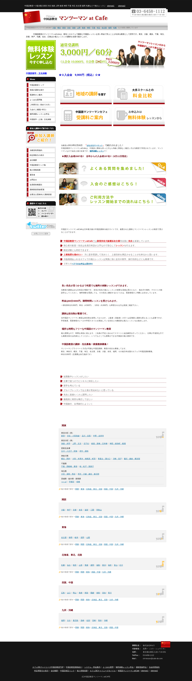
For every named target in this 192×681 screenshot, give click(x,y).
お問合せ (33, 180)
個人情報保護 (35, 170)
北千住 (86, 444)
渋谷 (69, 28)
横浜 (59, 28)
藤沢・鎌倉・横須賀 (132, 459)
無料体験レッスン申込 (125, 667)
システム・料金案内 (92, 667)
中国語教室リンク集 (38, 165)
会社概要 (33, 160)
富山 (116, 565)
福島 (98, 565)
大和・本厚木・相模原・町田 (84, 459)
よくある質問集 (36, 100)
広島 (63, 593)
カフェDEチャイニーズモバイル (103, 671)
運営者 (32, 175)
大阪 (54, 28)
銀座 (83, 28)
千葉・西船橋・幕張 (69, 466)
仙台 (69, 565)
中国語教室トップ (37, 85)
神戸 (69, 510)
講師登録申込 (141, 667)
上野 (78, 28)
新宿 (64, 28)
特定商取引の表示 (37, 155)
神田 (88, 28)
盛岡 (92, 565)
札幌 (115, 28)
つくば (64, 482)
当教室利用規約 (36, 150)
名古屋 (104, 28)
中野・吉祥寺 (98, 436)
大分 (69, 620)
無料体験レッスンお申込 (39, 114)
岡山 (74, 593)
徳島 (98, 593)
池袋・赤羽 (65, 444)
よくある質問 (108, 667)
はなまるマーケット (95, 145)
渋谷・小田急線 (73, 436)
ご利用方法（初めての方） (40, 105)
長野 (82, 537)
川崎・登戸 (117, 459)
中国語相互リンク (67, 671)
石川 (121, 565)
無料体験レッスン (97, 151)
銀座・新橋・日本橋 (99, 444)
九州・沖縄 (119, 489)
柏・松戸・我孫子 (87, 466)
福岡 (110, 28)
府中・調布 (84, 451)
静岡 (70, 537)
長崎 (82, 620)
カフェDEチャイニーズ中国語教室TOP (48, 667)
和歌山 (99, 510)
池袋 (73, 28)
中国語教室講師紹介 (74, 667)
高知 (104, 593)
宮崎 (94, 620)
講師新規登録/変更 (37, 190)
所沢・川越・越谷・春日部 (88, 474)
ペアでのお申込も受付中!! (82, 264)
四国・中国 (108, 489)
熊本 (100, 620)
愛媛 (92, 593)
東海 (82, 489)
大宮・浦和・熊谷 (68, 474)
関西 (77, 489)
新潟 (104, 565)
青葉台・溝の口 (104, 459)
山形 (80, 565)
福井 (110, 565)
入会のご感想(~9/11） (38, 110)
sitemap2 (121, 6)
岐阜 (76, 537)
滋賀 (86, 510)
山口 (69, 593)
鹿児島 (75, 620)
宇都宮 (71, 482)
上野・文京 (76, 444)
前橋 (78, 482)
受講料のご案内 (36, 95)
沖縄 (106, 620)
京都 (74, 510)
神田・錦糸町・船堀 (118, 444)
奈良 (80, 510)
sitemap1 (110, 6)
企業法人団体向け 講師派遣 (41, 194)
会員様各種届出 (36, 185)
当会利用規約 (154, 667)
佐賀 (88, 620)
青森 (86, 565)
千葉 (93, 28)
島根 (80, 593)
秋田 (74, 565)
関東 (77, 517)
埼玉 (98, 28)
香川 (110, 593)
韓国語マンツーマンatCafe (128, 671)
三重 (92, 510)
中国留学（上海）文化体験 (40, 119)
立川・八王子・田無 (69, 451)
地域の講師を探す (37, 90)
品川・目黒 (86, 436)
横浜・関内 (65, 459)
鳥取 (86, 593)
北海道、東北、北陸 (94, 489)
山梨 (88, 537)
